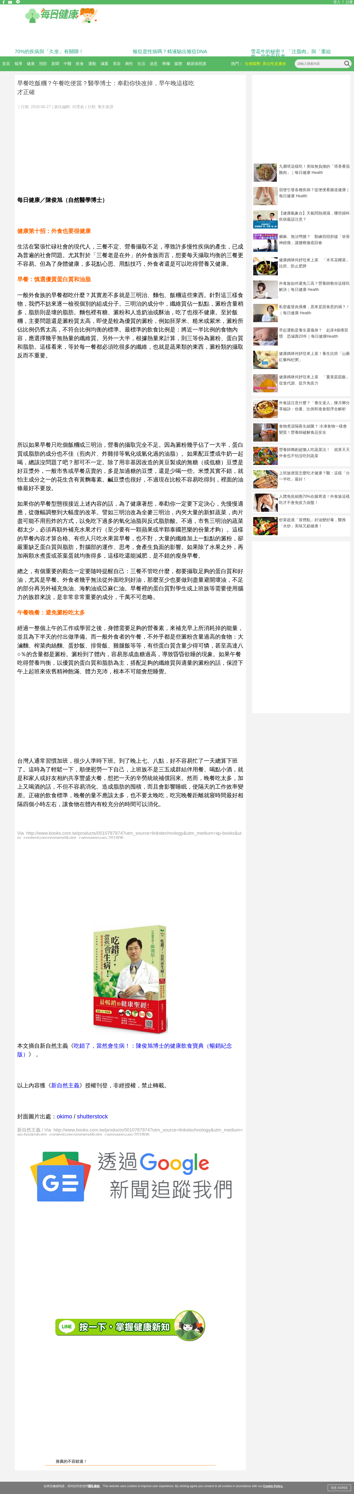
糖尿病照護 (196, 64)
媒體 (178, 64)
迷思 (154, 64)
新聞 (55, 64)
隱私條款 (94, 1486)
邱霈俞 (78, 107)
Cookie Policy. (273, 1486)
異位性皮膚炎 (274, 64)
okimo (64, 1116)
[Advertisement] (130, 150)
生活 (141, 64)
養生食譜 (105, 107)
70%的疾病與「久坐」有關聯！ (49, 51)
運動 (92, 64)
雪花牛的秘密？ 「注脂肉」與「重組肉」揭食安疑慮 (291, 54)
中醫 (68, 64)
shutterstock (92, 1116)
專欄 (166, 64)
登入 (336, 2)
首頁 (6, 64)
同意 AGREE (339, 1488)
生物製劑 (253, 64)
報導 (18, 64)
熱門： (237, 64)
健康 (31, 64)
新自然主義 (65, 1085)
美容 (117, 64)
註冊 (349, 2)
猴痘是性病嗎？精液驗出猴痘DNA (170, 51)
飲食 (80, 64)
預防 (43, 64)
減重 (104, 64)
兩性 (129, 64)
